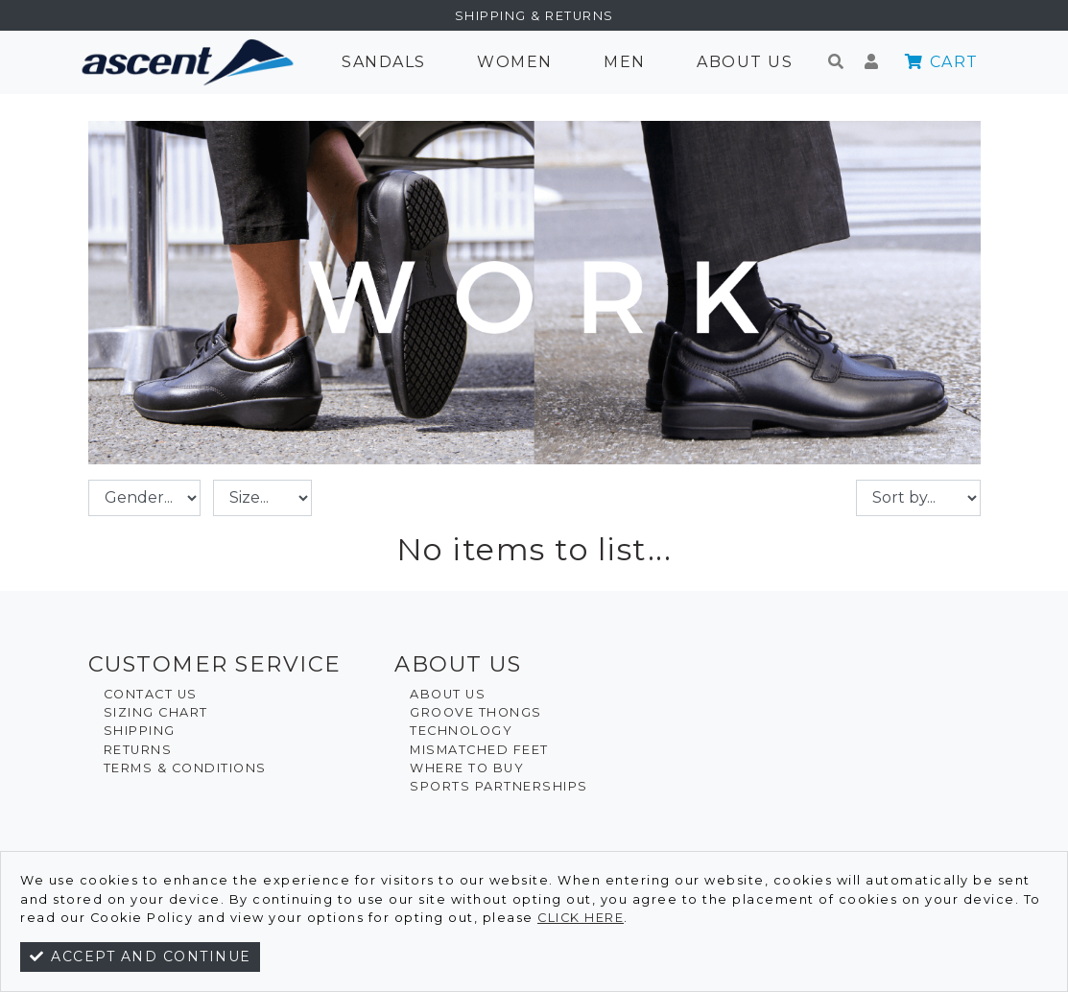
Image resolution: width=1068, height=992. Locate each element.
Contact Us (151, 694)
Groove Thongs (476, 712)
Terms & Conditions (185, 768)
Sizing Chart (156, 712)
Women (515, 62)
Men (625, 62)
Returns (138, 750)
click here (580, 917)
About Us (745, 62)
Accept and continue (140, 956)
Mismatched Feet (479, 750)
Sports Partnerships (499, 786)
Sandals (384, 62)
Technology (461, 730)
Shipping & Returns (534, 16)
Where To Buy (467, 768)
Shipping (140, 730)
